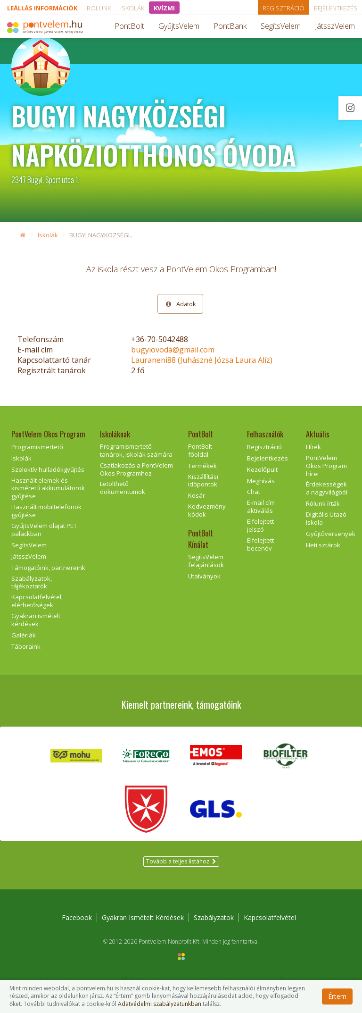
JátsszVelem (335, 26)
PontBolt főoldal (200, 450)
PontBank (230, 26)
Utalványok (204, 576)
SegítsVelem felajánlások (206, 561)
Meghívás (261, 481)
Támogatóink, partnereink (48, 567)
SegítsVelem (281, 26)
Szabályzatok (214, 917)
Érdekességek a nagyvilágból (326, 488)
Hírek (313, 447)
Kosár (196, 495)
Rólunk (99, 8)
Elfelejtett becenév (260, 544)
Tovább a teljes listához (181, 861)
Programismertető (37, 447)
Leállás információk (42, 8)
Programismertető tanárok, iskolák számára (136, 450)
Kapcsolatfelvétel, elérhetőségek (37, 601)
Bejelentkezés (335, 8)
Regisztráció (283, 8)
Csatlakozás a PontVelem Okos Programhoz (136, 469)
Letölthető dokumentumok (122, 487)
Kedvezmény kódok (207, 510)
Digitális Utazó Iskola (326, 518)
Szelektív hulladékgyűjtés (47, 469)
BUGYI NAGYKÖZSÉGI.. (100, 235)
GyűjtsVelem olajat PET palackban (44, 529)
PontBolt (129, 26)
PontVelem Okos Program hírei (326, 465)
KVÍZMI (164, 8)
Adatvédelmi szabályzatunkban (159, 1004)
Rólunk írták (323, 503)
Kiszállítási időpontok (203, 480)
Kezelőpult (262, 469)
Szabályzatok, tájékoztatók (31, 582)
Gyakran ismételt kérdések (35, 619)
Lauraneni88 (201, 360)
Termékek (202, 465)
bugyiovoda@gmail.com (172, 349)
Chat (253, 491)
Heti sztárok (323, 545)
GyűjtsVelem (178, 26)
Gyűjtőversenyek (330, 533)
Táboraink (26, 646)
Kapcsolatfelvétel (270, 917)
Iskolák (132, 8)
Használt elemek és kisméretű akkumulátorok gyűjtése (48, 488)
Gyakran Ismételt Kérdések (143, 917)
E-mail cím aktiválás (261, 506)
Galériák (23, 635)
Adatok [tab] (180, 304)
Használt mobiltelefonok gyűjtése (46, 510)
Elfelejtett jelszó (260, 525)
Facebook (77, 917)
